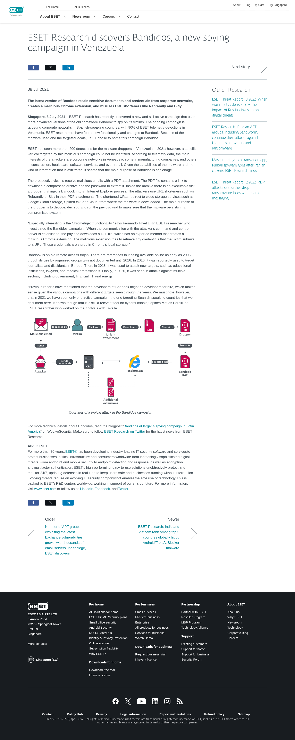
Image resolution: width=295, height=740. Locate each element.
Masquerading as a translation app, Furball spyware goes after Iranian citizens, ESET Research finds (239, 165)
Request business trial (150, 654)
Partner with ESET (193, 612)
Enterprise (142, 622)
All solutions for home (103, 612)
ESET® (71, 452)
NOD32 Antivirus (100, 633)
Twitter (123, 489)
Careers (232, 638)
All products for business (152, 627)
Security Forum (191, 659)
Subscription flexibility (103, 648)
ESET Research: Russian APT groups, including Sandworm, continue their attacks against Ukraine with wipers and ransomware (235, 138)
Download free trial (102, 670)
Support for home (193, 649)
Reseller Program (193, 617)
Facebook (102, 489)
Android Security (100, 627)
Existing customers (194, 644)
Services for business (150, 633)
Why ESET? (97, 653)
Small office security (102, 622)
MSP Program (191, 622)
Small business (145, 612)
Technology (235, 627)
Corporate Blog (237, 633)
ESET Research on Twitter (124, 431)
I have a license (99, 675)
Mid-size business (147, 617)
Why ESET (234, 617)
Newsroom (234, 622)
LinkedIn (86, 489)
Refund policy (214, 714)
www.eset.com (45, 489)
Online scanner (99, 643)
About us (233, 612)
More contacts (37, 643)
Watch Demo (144, 638)
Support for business (195, 654)
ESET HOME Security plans (108, 617)
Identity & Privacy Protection (108, 638)
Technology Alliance (194, 627)
